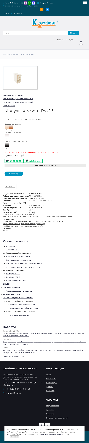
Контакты (50, 391)
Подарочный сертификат (57, 418)
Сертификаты (9, 106)
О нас (48, 375)
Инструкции (16, 13)
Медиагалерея (52, 406)
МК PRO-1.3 (10, 187)
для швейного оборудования (22, 305)
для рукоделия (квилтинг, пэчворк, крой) (24, 263)
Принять (14, 437)
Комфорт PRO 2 (13, 277)
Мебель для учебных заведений (18, 298)
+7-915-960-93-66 (14, 3)
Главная (6, 54)
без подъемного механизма (18, 260)
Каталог (16, 54)
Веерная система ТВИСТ (17, 281)
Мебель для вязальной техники (17, 291)
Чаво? (6, 13)
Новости (50, 414)
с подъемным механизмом (18, 257)
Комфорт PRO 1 (29, 54)
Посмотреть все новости (13, 356)
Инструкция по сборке (13, 95)
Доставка (50, 410)
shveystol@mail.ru (46, 3)
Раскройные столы (11, 294)
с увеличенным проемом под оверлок (23, 267)
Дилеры (49, 387)
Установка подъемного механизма (18, 99)
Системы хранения (11, 287)
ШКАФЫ (6, 284)
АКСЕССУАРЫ (12, 250)
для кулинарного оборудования (24, 308)
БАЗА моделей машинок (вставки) (18, 102)
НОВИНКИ (11, 246)
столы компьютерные (19, 315)
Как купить (51, 379)
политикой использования (52, 434)
